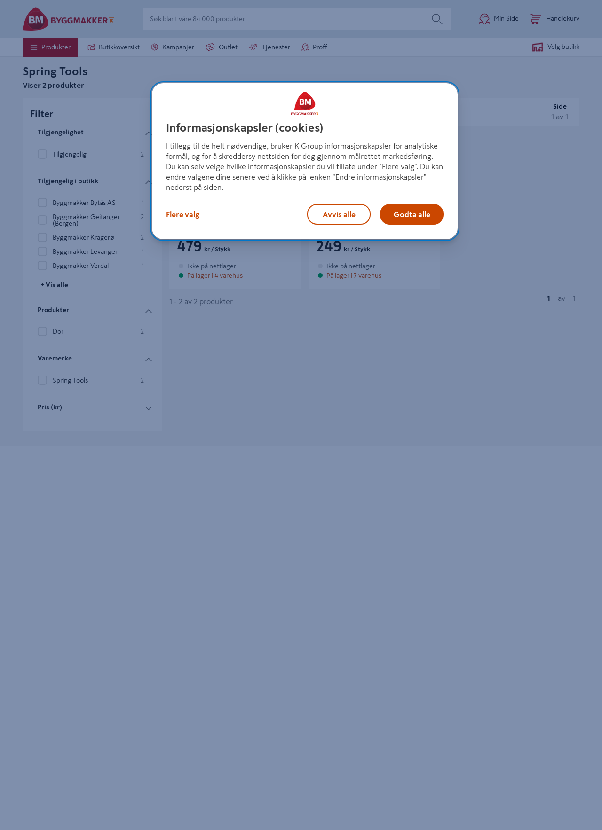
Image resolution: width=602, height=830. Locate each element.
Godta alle (412, 214)
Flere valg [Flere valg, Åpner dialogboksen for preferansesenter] (182, 214)
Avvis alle (339, 214)
